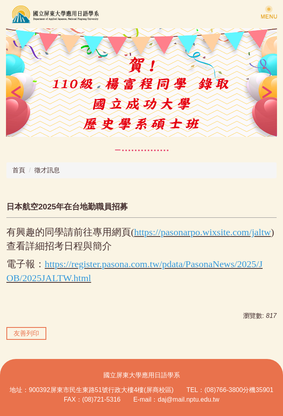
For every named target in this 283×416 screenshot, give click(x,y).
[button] (16, 92)
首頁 (18, 170)
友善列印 (26, 333)
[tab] (117, 150)
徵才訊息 (47, 170)
